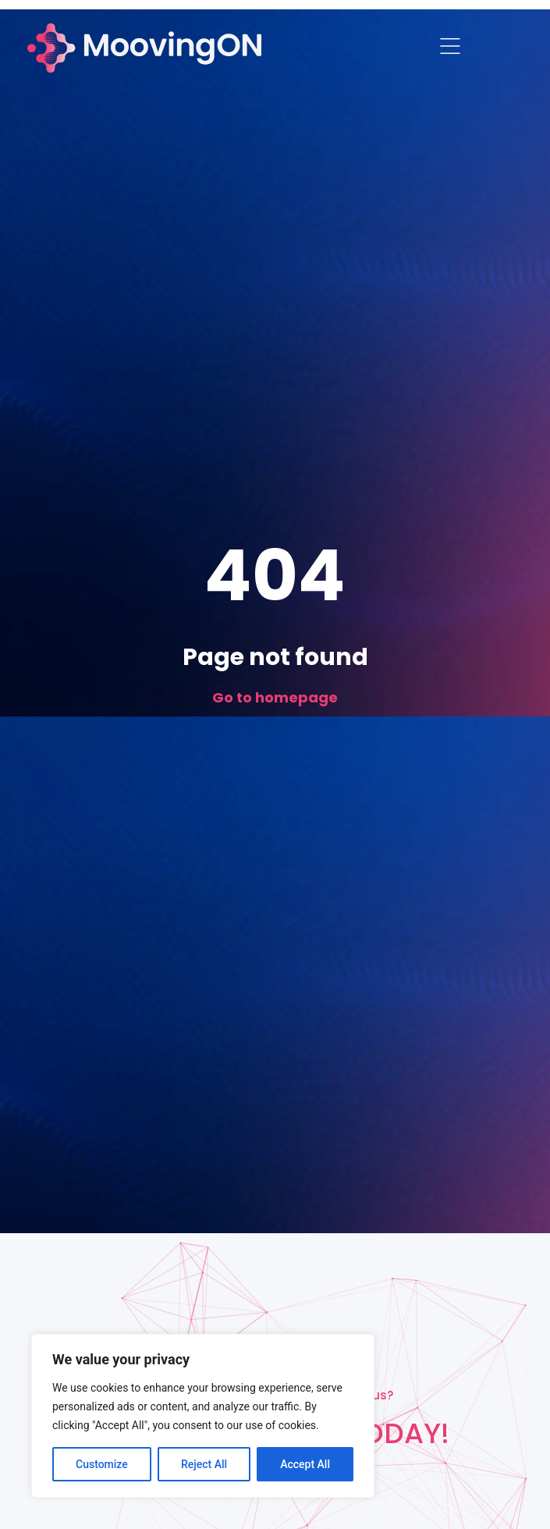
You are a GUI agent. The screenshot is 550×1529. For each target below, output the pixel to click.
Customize (102, 1464)
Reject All (204, 1464)
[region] (202, 1416)
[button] (450, 48)
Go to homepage (275, 697)
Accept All (305, 1464)
